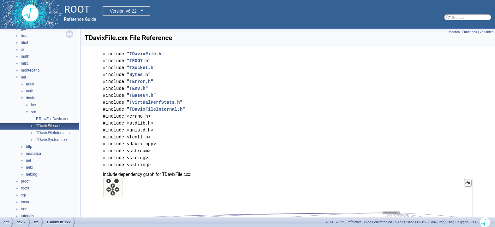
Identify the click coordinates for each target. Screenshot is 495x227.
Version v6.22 (123, 11)
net (23, 77)
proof (25, 181)
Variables (486, 32)
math (25, 56)
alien (30, 84)
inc (33, 105)
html (24, 42)
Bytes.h (138, 75)
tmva (25, 202)
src (33, 112)
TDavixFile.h (145, 54)
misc (25, 63)
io (22, 49)
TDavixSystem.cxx (51, 139)
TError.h (140, 81)
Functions (469, 32)
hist (24, 35)
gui (23, 28)
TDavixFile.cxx (48, 126)
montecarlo (30, 70)
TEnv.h (137, 88)
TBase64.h (141, 95)
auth (29, 91)
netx (29, 167)
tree (24, 209)
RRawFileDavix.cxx (52, 119)
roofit (25, 188)
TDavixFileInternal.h (53, 133)
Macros (454, 32)
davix (30, 98)
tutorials (27, 216)
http (29, 146)
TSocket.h (141, 68)
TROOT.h (138, 61)
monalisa (33, 153)
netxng (31, 174)
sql (23, 195)
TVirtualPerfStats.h (154, 102)
